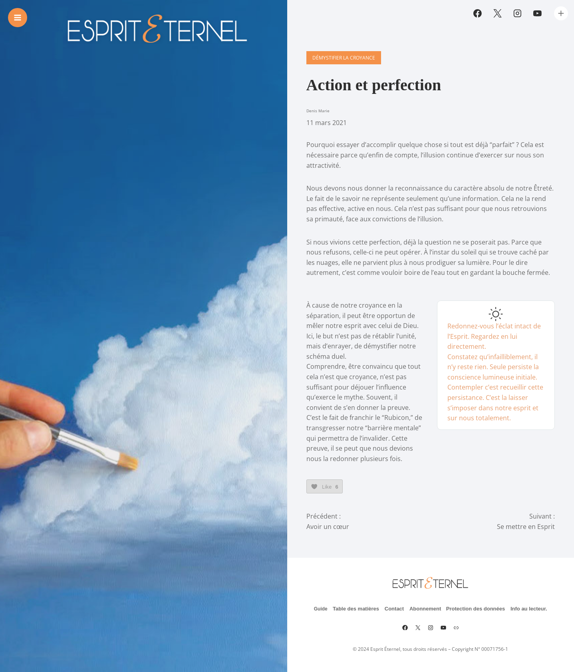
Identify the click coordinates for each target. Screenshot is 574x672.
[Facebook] (477, 13)
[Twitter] (497, 13)
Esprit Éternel (385, 649)
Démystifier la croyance (343, 57)
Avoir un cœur (327, 526)
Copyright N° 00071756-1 (480, 649)
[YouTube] (537, 13)
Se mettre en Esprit (526, 526)
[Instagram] (517, 13)
